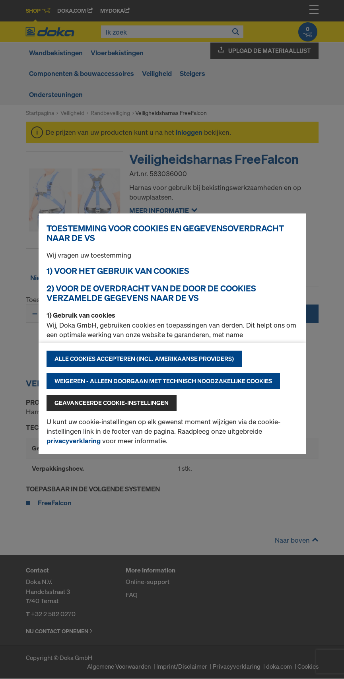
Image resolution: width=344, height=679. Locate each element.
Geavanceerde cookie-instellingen (111, 403)
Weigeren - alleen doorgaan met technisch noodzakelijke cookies (163, 381)
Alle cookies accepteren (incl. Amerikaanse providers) (144, 359)
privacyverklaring (74, 440)
